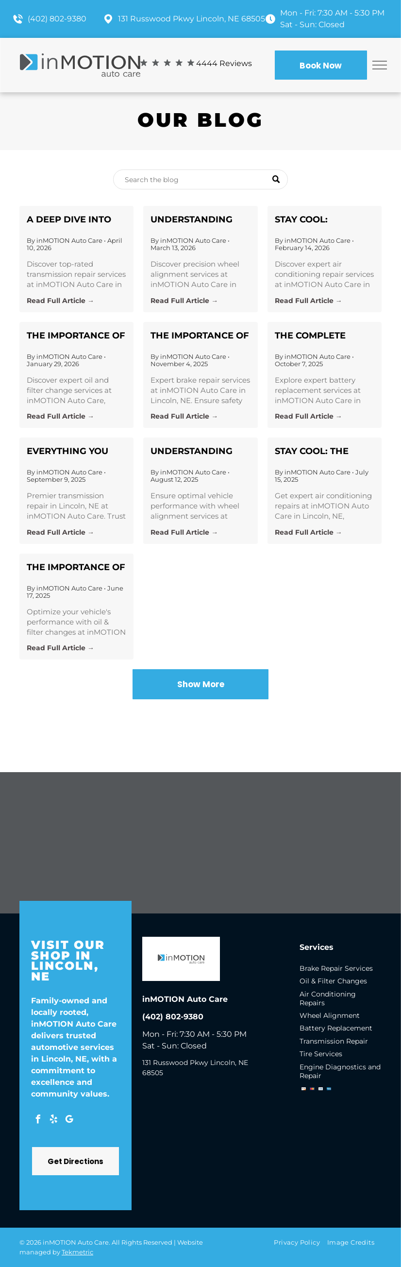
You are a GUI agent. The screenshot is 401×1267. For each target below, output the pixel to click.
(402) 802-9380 (57, 18)
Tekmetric (77, 1252)
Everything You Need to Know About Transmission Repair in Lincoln (72, 452)
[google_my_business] (69, 1121)
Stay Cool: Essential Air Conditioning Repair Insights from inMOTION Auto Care (314, 220)
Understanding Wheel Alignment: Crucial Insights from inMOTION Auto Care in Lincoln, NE (198, 220)
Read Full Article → (60, 300)
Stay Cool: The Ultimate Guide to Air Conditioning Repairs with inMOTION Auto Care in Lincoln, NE (324, 452)
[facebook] (38, 1121)
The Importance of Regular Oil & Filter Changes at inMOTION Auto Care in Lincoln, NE (76, 568)
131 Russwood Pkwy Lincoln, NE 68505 (191, 18)
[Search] (200, 179)
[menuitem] (300, 1242)
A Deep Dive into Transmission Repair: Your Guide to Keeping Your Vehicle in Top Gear (75, 220)
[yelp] (53, 1121)
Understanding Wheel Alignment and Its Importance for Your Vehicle (196, 452)
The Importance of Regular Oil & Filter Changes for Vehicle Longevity (76, 336)
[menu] (379, 65)
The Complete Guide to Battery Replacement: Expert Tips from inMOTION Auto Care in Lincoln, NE (324, 336)
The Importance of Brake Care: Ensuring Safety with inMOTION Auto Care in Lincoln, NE (199, 336)
